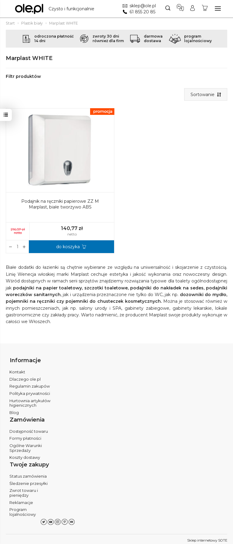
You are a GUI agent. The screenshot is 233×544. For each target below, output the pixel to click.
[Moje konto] (192, 9)
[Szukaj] (168, 9)
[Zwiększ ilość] (10, 247)
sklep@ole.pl (143, 5)
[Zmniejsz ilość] (24, 247)
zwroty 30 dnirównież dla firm (108, 38)
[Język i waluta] (180, 9)
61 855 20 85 (142, 12)
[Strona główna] (56, 9)
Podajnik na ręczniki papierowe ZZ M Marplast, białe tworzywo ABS (60, 204)
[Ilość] (17, 247)
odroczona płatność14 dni (54, 38)
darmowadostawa (153, 38)
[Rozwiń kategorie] (217, 8)
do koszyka (68, 247)
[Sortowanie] (205, 94)
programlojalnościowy (198, 38)
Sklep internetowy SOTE (207, 538)
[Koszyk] (204, 9)
